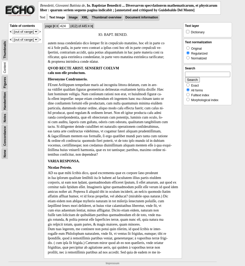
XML (85, 17)
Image (73, 17)
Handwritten (5, 101)
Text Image (57, 17)
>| (91, 26)
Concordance (5, 136)
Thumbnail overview (106, 17)
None (5, 153)
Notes (5, 118)
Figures (5, 82)
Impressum (112, 263)
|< (54, 26)
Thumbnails (5, 49)
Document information (141, 17)
